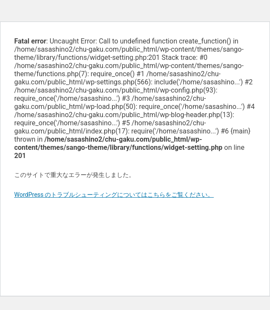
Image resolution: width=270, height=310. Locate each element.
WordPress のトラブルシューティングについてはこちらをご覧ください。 (114, 194)
